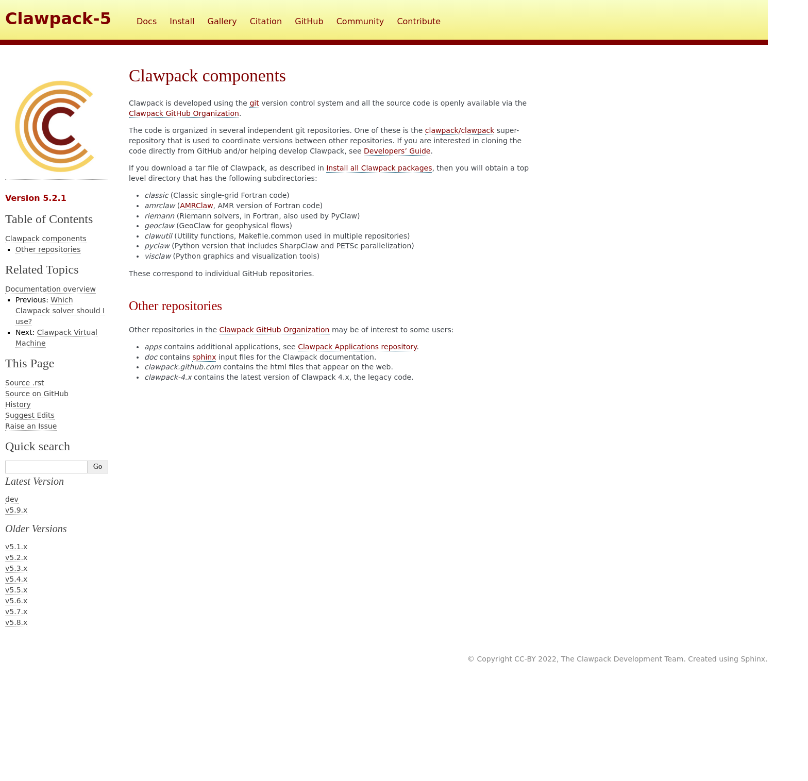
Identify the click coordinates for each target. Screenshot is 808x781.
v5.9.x (16, 510)
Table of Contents (49, 219)
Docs (147, 21)
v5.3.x (16, 568)
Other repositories (48, 249)
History (18, 404)
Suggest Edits (30, 415)
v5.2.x (16, 557)
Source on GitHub (37, 393)
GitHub (309, 21)
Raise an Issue (31, 426)
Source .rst (24, 383)
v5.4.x (16, 579)
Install (182, 21)
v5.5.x (16, 590)
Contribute (419, 21)
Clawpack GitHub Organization (184, 113)
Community (360, 21)
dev (12, 499)
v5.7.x (16, 611)
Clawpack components (46, 238)
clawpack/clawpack (460, 130)
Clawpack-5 (58, 18)
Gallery (222, 21)
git (254, 103)
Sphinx (752, 659)
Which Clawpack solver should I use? (60, 311)
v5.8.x (16, 622)
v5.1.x (16, 546)
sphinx (204, 357)
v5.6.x (16, 601)
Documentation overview (50, 289)
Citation (266, 21)
